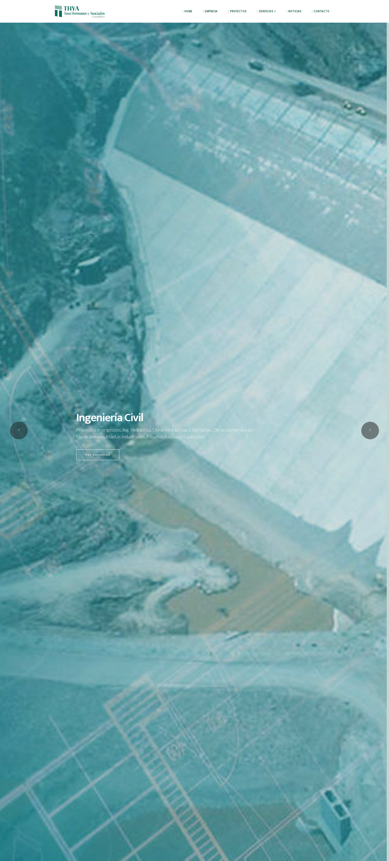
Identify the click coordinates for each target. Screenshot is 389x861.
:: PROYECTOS (237, 11)
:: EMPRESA (210, 11)
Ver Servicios (100, 454)
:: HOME (187, 11)
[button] (19, 430)
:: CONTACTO (320, 11)
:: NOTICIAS (293, 11)
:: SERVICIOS (265, 11)
